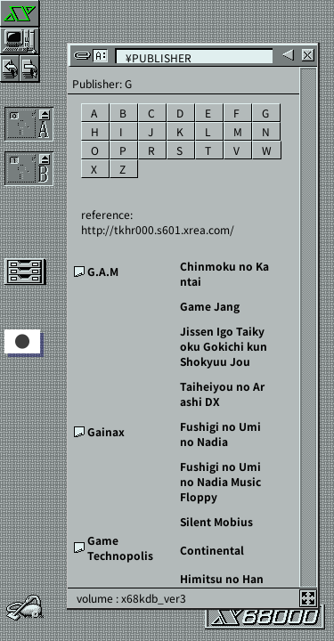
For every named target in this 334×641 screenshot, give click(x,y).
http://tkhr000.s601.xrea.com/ (157, 229)
